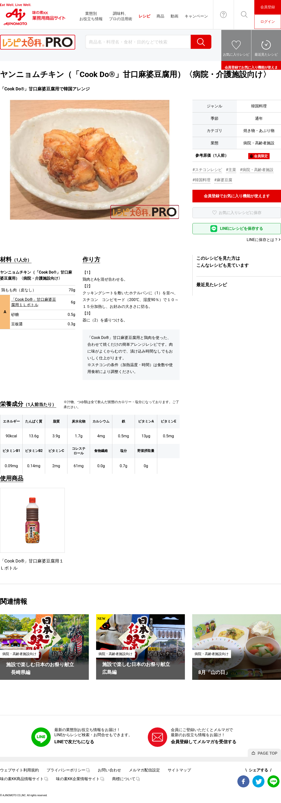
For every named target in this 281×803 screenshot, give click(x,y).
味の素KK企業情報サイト (78, 779)
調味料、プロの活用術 (120, 16)
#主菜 (231, 169)
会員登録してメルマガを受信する (203, 741)
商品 (160, 16)
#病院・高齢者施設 (256, 169)
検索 (201, 42)
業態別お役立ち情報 (91, 16)
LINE (273, 781)
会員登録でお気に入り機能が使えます (251, 65)
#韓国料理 (201, 180)
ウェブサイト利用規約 (19, 770)
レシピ (144, 16)
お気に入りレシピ (236, 54)
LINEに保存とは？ (262, 239)
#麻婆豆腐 (223, 180)
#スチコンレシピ (207, 169)
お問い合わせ (223, 14)
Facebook (243, 781)
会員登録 (267, 7)
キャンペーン (196, 16)
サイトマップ (179, 770)
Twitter (258, 781)
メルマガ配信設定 (144, 770)
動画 (174, 16)
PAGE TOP (267, 753)
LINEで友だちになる (74, 741)
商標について (123, 779)
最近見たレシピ (266, 54)
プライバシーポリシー (66, 770)
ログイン (267, 21)
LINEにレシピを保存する (241, 228)
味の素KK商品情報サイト (22, 779)
